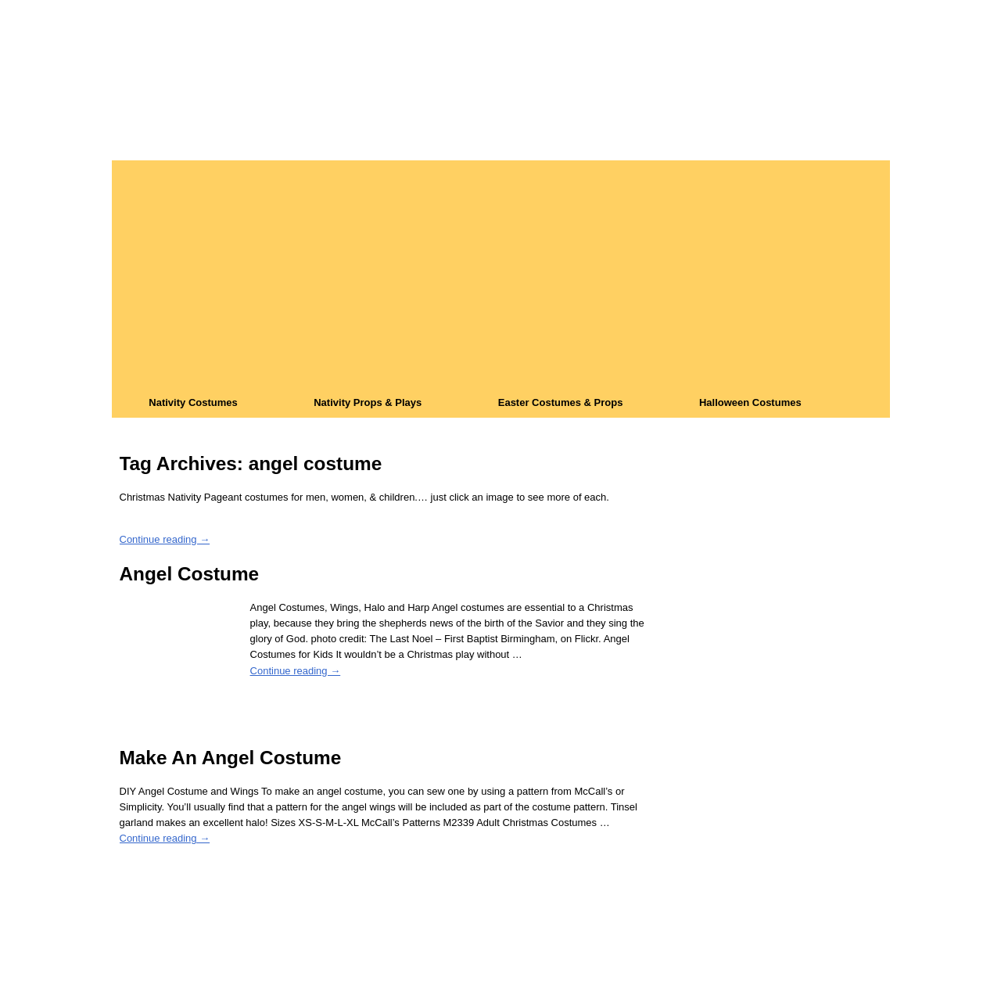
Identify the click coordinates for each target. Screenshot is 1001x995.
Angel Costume (190, 573)
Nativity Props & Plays (368, 402)
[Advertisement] (501, 269)
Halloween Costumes (750, 402)
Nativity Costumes (193, 402)
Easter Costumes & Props (560, 402)
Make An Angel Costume (231, 757)
